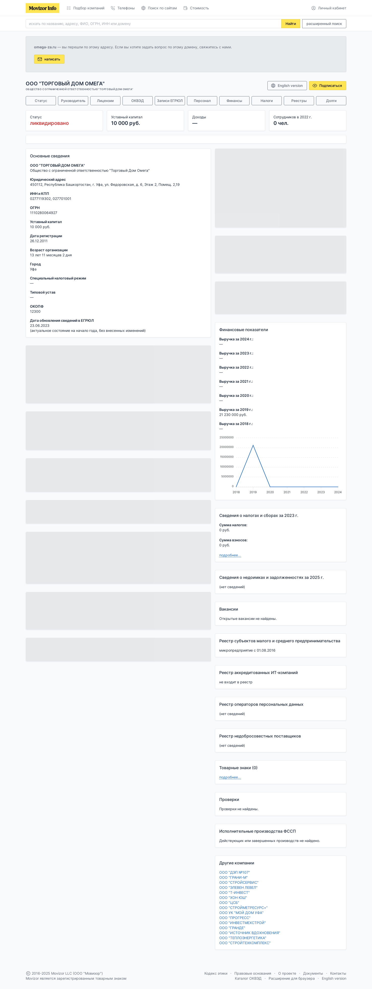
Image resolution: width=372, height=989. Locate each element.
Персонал (202, 100)
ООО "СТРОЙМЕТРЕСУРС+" (243, 907)
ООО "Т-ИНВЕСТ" (234, 892)
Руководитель (73, 100)
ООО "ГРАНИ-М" (233, 877)
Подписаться (327, 85)
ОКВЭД (137, 100)
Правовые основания (252, 973)
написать (48, 59)
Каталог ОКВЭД (248, 978)
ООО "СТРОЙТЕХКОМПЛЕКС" (245, 943)
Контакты (338, 973)
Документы (313, 973)
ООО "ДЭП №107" (234, 872)
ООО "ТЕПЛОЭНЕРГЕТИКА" (242, 938)
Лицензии (105, 100)
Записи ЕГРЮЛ (170, 100)
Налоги (267, 100)
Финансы (234, 100)
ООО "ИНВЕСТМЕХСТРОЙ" (242, 923)
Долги (331, 100)
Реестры (299, 100)
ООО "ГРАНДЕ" (232, 928)
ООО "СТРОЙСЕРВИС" (239, 882)
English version (287, 85)
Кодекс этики (215, 973)
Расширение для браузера (292, 978)
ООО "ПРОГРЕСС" (235, 917)
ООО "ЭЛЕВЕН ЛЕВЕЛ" (238, 887)
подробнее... (230, 555)
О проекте (287, 973)
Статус (41, 100)
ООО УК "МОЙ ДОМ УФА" (241, 912)
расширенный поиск (324, 23)
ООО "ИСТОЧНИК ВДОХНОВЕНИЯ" (249, 933)
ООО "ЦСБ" (229, 902)
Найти (291, 23)
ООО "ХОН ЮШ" (233, 897)
